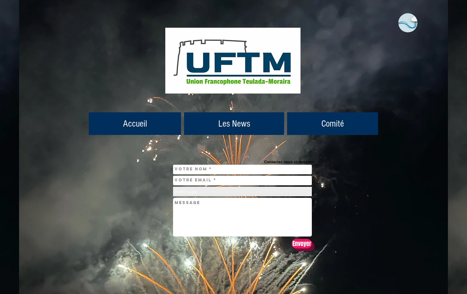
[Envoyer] (302, 243)
